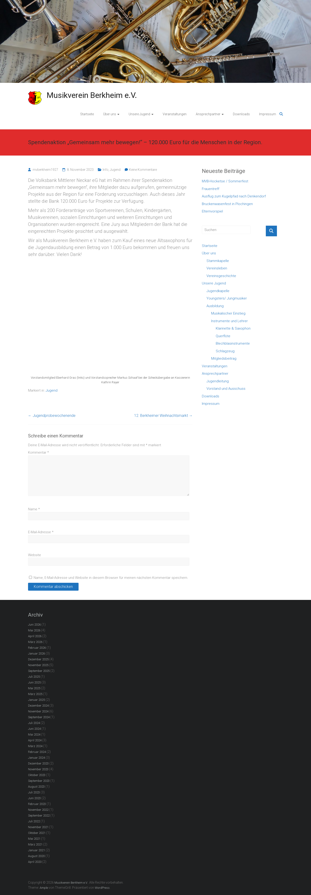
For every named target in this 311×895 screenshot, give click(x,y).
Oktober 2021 (36, 833)
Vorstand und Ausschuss (225, 389)
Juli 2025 (34, 676)
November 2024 (38, 711)
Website (34, 555)
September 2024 (39, 717)
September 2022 (39, 815)
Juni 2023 (34, 798)
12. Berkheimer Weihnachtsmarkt (163, 415)
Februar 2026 (37, 647)
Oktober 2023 (36, 775)
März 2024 (35, 746)
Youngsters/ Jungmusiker (226, 298)
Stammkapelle (217, 261)
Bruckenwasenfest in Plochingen (227, 204)
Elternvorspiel (212, 211)
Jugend (115, 170)
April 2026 (34, 636)
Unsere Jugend (139, 114)
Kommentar (38, 452)
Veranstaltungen (175, 114)
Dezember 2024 (38, 705)
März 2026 (35, 642)
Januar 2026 (36, 653)
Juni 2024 (34, 728)
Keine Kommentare (143, 170)
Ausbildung (215, 306)
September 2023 (39, 781)
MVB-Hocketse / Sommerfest (225, 181)
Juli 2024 (34, 723)
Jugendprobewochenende (52, 415)
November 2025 (38, 665)
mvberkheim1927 (45, 170)
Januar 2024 (36, 757)
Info (105, 170)
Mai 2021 (34, 838)
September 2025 (39, 671)
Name (34, 509)
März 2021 (35, 844)
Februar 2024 (37, 752)
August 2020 (36, 856)
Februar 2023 (37, 804)
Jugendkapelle (217, 291)
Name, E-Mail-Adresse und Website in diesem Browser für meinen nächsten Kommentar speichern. (111, 578)
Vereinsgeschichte (221, 276)
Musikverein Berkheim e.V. (92, 95)
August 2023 (36, 786)
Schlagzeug (225, 351)
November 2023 (38, 769)
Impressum (267, 114)
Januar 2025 (36, 700)
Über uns (109, 114)
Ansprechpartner (208, 114)
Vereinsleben (216, 268)
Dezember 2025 (38, 659)
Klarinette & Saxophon (233, 328)
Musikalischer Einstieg (228, 313)
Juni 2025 (34, 682)
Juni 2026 (34, 624)
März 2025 (35, 694)
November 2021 (38, 827)
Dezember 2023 (38, 763)
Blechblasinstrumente (233, 343)
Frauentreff (210, 189)
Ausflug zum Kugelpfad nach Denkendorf (234, 196)
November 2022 (38, 809)
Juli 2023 (34, 792)
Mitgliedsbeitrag (223, 358)
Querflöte (223, 336)
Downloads (241, 114)
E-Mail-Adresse (41, 532)
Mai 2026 (34, 630)
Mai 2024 (34, 734)
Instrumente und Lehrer (229, 321)
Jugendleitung (217, 381)
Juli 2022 (34, 821)
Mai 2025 (34, 688)
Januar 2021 (36, 850)
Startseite (87, 114)
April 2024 (34, 740)
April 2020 (34, 862)
